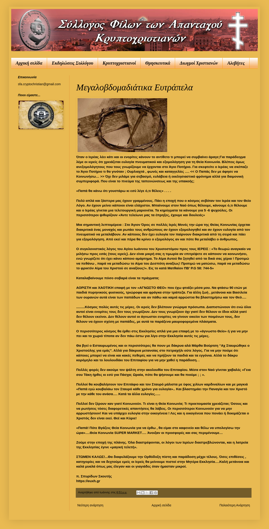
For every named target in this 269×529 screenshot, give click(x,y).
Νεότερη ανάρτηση (90, 505)
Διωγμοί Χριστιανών (199, 63)
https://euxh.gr (88, 481)
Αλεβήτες (236, 63)
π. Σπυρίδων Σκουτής (94, 476)
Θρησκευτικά (157, 63)
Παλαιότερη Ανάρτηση (234, 505)
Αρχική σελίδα (29, 63)
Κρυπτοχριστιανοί (119, 63)
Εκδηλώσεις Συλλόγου (72, 63)
